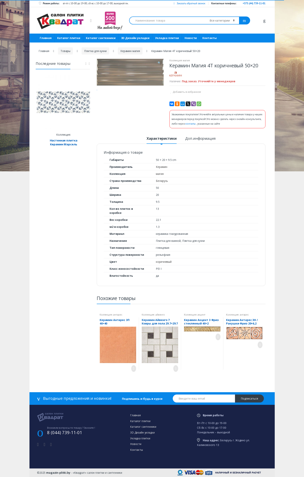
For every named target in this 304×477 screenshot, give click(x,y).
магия (186, 60)
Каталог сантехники (100, 38)
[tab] (161, 140)
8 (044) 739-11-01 (64, 432)
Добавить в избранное (186, 92)
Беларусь (162, 181)
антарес (117, 314)
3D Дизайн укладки (135, 38)
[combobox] (167, 20)
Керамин (161, 167)
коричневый (164, 262)
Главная (46, 38)
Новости (191, 38)
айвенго (160, 314)
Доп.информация (200, 139)
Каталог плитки (68, 38)
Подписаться (249, 398)
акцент (201, 314)
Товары (65, 51)
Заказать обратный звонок (189, 3)
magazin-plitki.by (58, 472)
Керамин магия (130, 51)
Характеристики (161, 139)
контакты (190, 123)
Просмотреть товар (132, 368)
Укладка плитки (167, 38)
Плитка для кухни (95, 51)
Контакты (209, 38)
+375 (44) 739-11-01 (254, 3)
